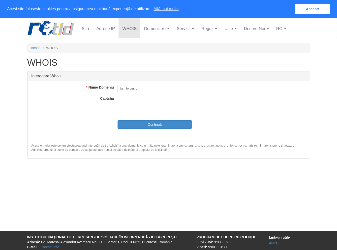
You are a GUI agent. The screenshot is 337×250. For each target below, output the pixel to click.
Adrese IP (105, 28)
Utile (230, 28)
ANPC (274, 243)
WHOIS (129, 28)
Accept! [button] (312, 9)
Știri (85, 28)
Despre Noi (256, 28)
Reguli (209, 28)
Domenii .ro (156, 28)
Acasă (36, 48)
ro (281, 28)
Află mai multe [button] (166, 9)
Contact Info (49, 247)
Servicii (185, 28)
